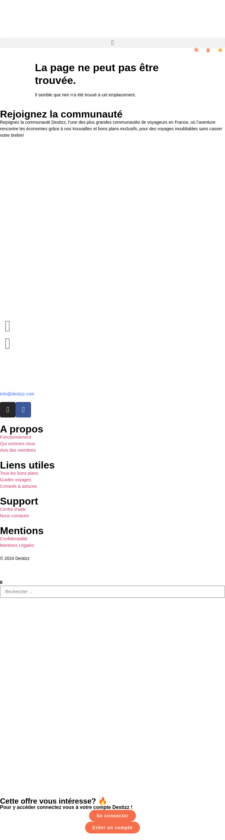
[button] (112, 43)
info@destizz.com (17, 393)
